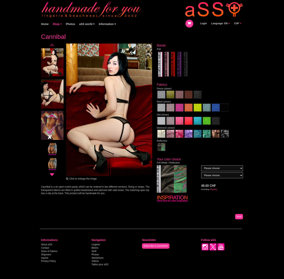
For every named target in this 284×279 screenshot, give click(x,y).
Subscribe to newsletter (155, 246)
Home (45, 24)
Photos (70, 24)
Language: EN (220, 23)
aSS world (87, 24)
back (238, 216)
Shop (57, 24)
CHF (237, 23)
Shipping (213, 189)
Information (107, 24)
